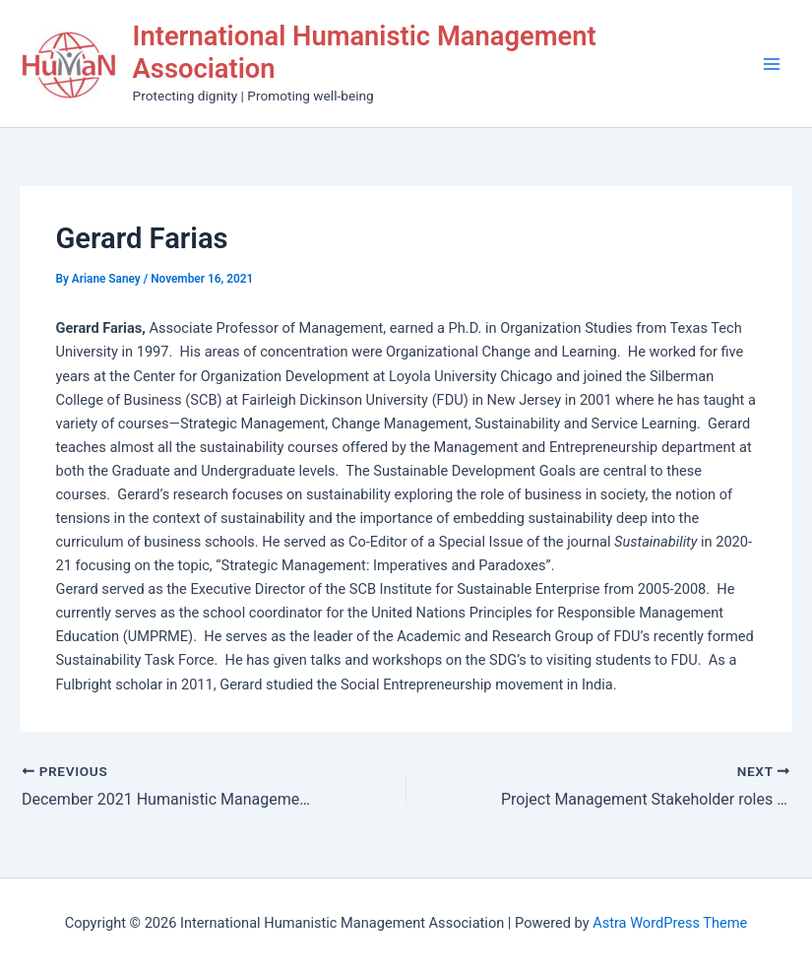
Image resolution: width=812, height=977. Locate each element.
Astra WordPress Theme (670, 923)
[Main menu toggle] (771, 64)
